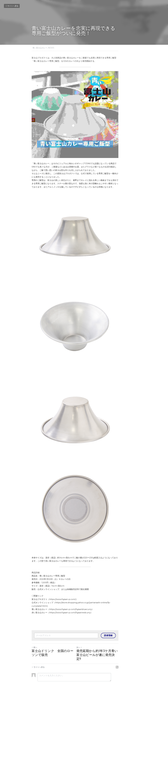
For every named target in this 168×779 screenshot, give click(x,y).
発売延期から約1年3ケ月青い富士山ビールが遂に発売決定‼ (110, 739)
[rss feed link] (135, 749)
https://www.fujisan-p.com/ (62, 689)
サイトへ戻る (11, 6)
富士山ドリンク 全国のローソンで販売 (56, 739)
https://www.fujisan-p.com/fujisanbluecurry (70, 695)
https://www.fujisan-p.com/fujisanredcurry (70, 699)
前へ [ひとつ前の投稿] (34, 733)
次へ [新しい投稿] (88, 733)
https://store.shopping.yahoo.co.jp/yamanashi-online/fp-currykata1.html (90, 692)
